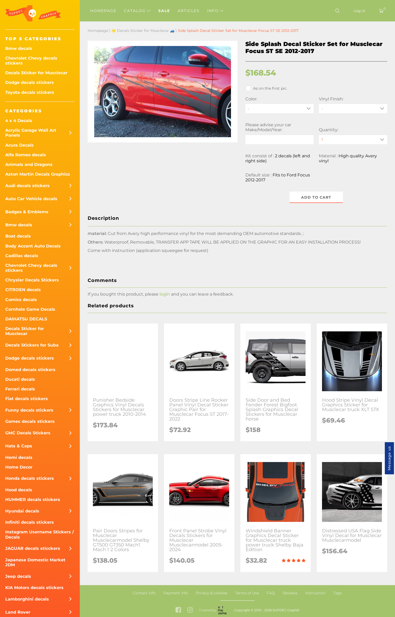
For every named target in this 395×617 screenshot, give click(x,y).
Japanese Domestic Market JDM (35, 562)
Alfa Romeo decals (25, 154)
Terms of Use (247, 593)
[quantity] (353, 139)
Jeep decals (18, 576)
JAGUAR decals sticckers (32, 548)
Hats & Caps (18, 445)
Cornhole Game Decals (30, 309)
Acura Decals (19, 145)
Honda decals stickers (29, 478)
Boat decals (18, 236)
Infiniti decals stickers (29, 522)
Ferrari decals (20, 389)
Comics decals (21, 299)
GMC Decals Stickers (27, 432)
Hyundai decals (22, 511)
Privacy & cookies (211, 593)
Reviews (290, 593)
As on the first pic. (266, 88)
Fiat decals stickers (26, 398)
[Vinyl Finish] (353, 108)
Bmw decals (18, 48)
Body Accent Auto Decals (33, 246)
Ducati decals (20, 379)
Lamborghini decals (27, 599)
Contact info (144, 593)
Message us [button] (389, 458)
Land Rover (17, 612)
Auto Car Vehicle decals (31, 198)
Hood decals (18, 489)
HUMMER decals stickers (32, 499)
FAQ (271, 593)
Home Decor (18, 467)
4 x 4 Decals (18, 120)
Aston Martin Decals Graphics (37, 174)
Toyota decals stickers (29, 92)
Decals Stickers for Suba (32, 345)
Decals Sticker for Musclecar (36, 72)
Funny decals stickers (29, 410)
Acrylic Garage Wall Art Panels (30, 133)
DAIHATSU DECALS (26, 318)
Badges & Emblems (26, 211)
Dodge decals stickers (29, 82)
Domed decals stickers (30, 369)
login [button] (165, 294)
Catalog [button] (137, 10)
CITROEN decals (23, 289)
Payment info (175, 593)
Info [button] (215, 10)
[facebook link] (178, 610)
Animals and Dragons (29, 164)
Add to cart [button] (316, 197)
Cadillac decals (21, 255)
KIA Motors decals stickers (34, 587)
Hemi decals (18, 457)
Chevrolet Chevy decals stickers (31, 61)
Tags (337, 593)
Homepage (103, 10)
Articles (189, 10)
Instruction (315, 593)
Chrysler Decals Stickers (32, 280)
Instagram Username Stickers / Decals (39, 534)
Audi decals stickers (27, 185)
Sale (164, 10)
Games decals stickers (30, 421)
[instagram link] (190, 610)
